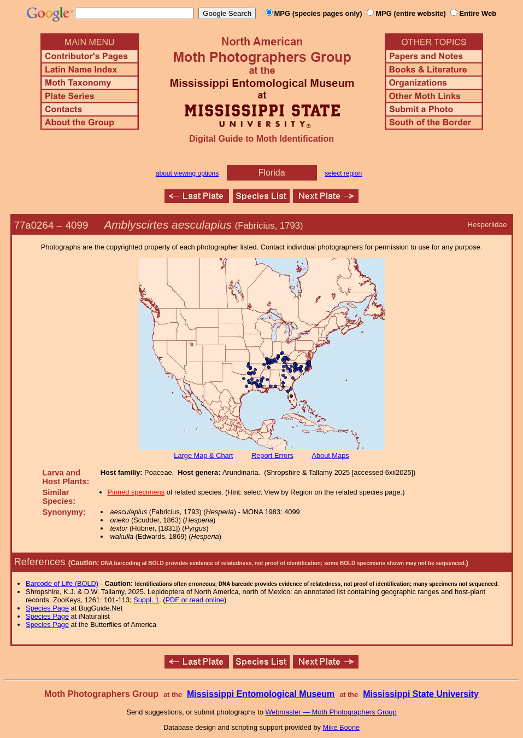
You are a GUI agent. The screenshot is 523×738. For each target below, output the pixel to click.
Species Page (47, 608)
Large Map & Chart (203, 455)
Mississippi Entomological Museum (260, 694)
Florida (271, 172)
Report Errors (272, 455)
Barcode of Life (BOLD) (62, 583)
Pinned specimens (136, 492)
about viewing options (187, 173)
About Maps (330, 455)
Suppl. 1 (146, 600)
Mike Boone (341, 727)
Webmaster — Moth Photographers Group (330, 712)
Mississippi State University (421, 694)
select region (343, 173)
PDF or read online (194, 600)
